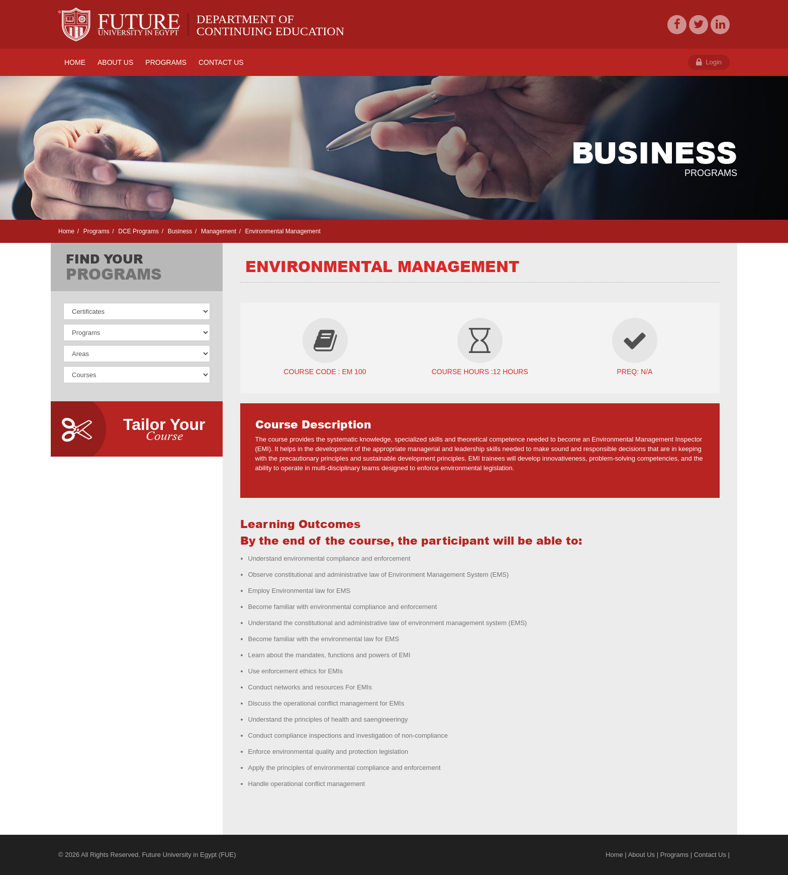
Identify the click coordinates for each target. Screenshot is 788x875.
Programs (95, 231)
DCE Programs (138, 231)
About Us (641, 854)
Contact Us (710, 854)
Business (179, 231)
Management (218, 231)
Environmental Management (281, 231)
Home (66, 231)
